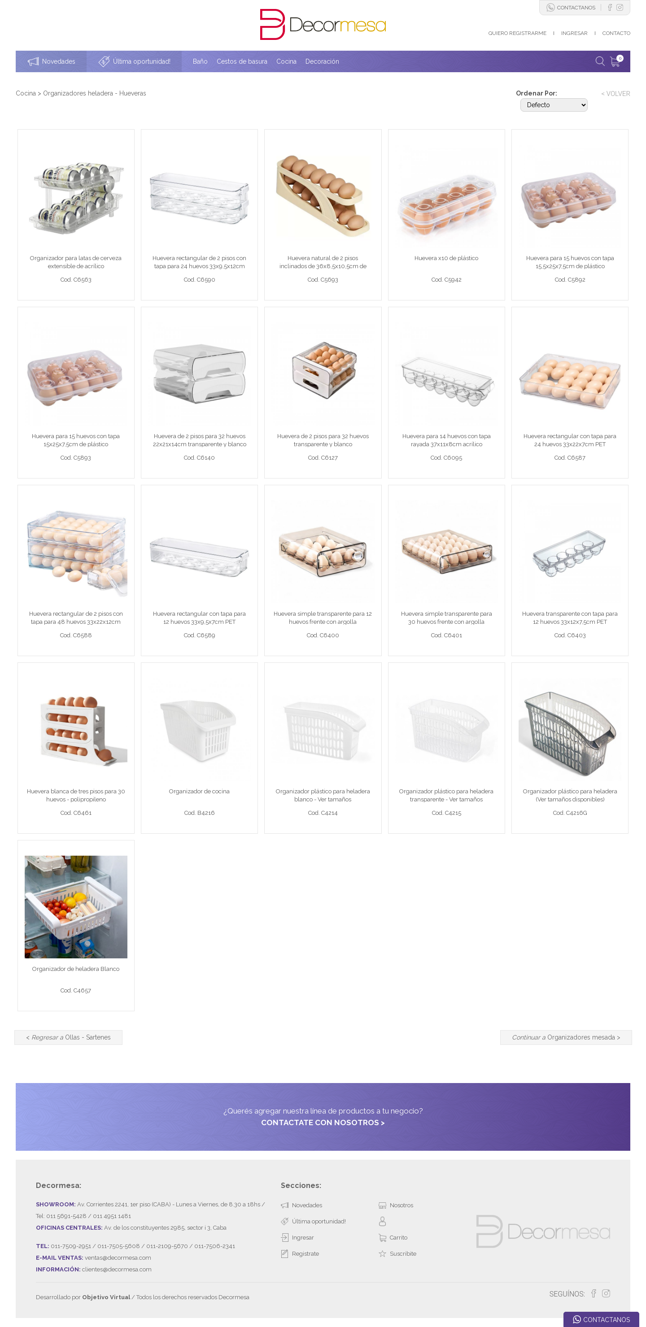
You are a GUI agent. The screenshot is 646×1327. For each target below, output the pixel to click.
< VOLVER (615, 94)
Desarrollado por (83, 1297)
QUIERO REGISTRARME (517, 33)
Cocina (26, 93)
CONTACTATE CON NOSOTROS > (323, 1122)
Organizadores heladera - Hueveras (94, 93)
